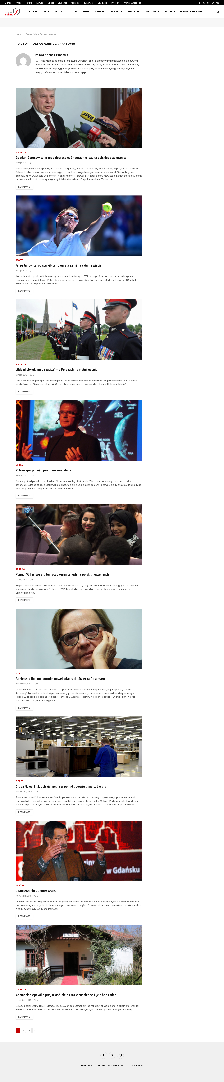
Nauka (29, 2)
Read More (24, 187)
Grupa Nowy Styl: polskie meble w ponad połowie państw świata (61, 786)
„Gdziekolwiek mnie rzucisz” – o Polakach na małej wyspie (56, 369)
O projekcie (135, 1065)
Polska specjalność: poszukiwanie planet (44, 470)
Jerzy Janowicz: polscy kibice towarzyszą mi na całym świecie (58, 265)
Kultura (39, 2)
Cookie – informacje (109, 1065)
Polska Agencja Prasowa (51, 54)
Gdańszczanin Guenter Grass (36, 891)
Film (18, 673)
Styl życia (102, 2)
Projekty (115, 2)
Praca (19, 2)
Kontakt (86, 1065)
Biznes (8, 2)
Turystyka (89, 2)
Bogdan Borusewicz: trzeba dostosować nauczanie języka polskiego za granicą (71, 157)
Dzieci (51, 2)
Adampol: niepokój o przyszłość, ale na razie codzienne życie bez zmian (66, 995)
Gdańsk (20, 885)
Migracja (75, 2)
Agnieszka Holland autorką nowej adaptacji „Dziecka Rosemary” (61, 678)
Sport (19, 260)
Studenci (62, 2)
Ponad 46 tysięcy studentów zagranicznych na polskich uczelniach (62, 574)
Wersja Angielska (132, 2)
